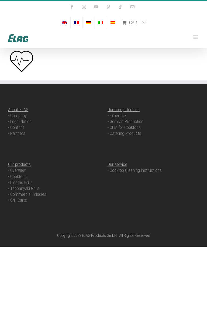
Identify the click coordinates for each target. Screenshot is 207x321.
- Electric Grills (20, 182)
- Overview (17, 170)
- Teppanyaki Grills (23, 188)
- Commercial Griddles (27, 194)
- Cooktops (17, 176)
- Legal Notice (20, 121)
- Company (17, 115)
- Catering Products (124, 133)
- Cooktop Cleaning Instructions (135, 170)
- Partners (16, 133)
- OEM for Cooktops (124, 127)
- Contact (16, 127)
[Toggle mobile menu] (196, 37)
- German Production (125, 121)
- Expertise (117, 115)
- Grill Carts (17, 200)
